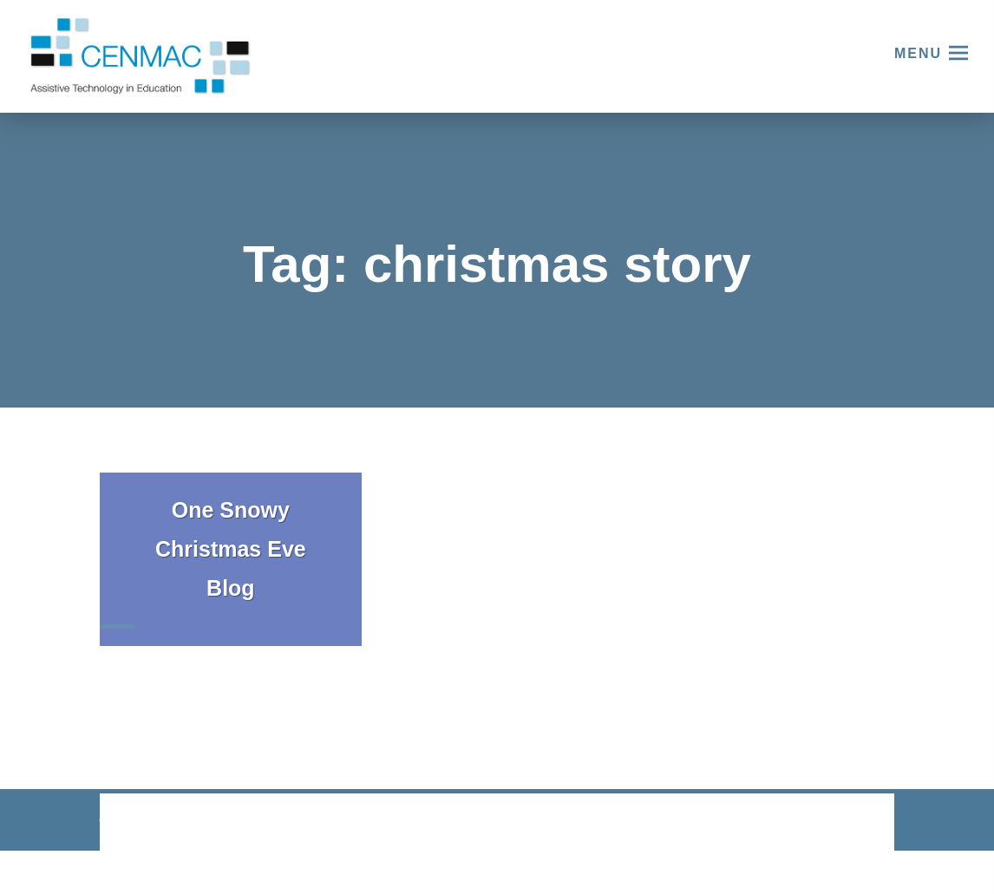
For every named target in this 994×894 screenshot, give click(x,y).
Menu (918, 53)
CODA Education (849, 823)
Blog (230, 588)
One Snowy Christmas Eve (230, 529)
